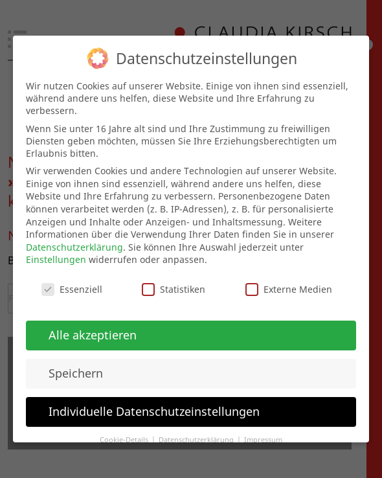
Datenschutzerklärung (74, 244)
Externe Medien (288, 286)
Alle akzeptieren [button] (93, 331)
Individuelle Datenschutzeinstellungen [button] (154, 408)
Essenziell (71, 286)
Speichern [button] (76, 370)
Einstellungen (56, 256)
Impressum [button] (263, 436)
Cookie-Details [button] (125, 436)
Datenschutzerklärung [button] (197, 436)
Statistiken (173, 286)
